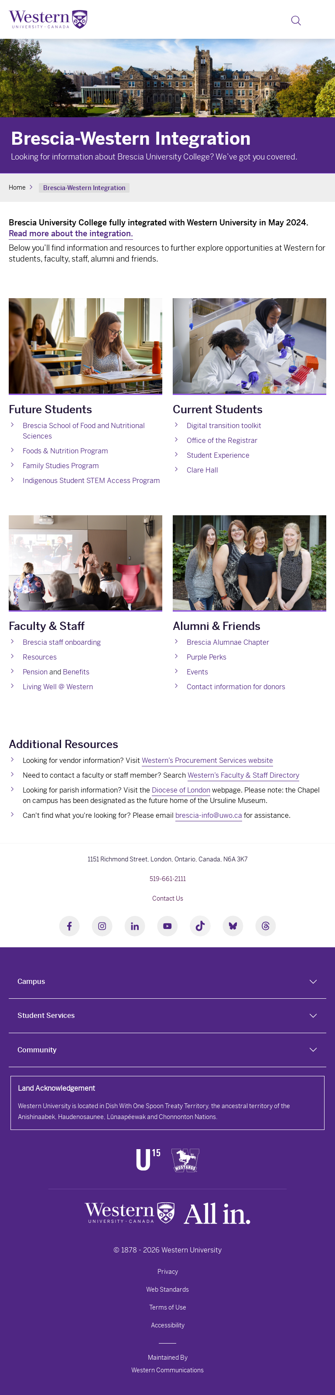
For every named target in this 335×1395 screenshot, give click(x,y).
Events (197, 672)
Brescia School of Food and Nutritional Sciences (84, 431)
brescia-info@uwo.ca (208, 815)
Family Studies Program (61, 465)
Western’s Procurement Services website (207, 760)
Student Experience (218, 455)
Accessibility (168, 1325)
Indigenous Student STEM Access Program (91, 480)
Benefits (76, 672)
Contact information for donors (236, 686)
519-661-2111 (168, 879)
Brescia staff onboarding (62, 642)
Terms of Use (167, 1307)
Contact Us (167, 898)
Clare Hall (202, 470)
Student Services (46, 1015)
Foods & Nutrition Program (65, 451)
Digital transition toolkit (224, 425)
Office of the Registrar (222, 440)
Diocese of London (181, 790)
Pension (35, 672)
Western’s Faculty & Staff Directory (243, 775)
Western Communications (167, 1370)
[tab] (167, 982)
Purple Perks (206, 657)
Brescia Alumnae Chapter (228, 642)
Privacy (167, 1272)
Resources (40, 657)
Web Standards (167, 1289)
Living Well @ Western (58, 686)
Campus (31, 981)
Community (37, 1050)
